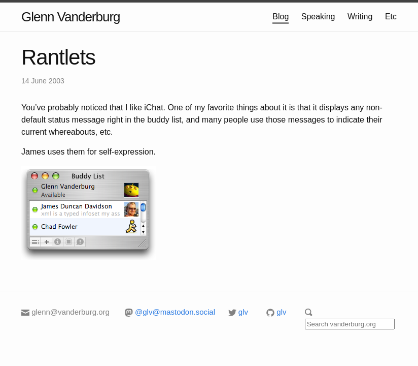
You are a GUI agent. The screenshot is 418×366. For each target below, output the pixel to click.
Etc (391, 16)
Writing (360, 16)
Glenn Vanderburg (70, 16)
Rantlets (58, 57)
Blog (280, 16)
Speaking (318, 16)
